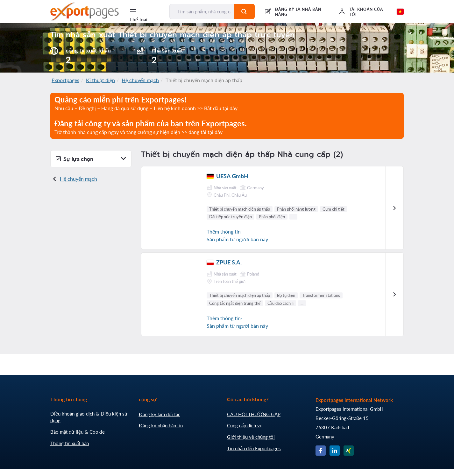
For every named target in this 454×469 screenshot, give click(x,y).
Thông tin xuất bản (69, 443)
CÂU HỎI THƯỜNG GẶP (253, 414)
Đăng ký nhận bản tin (161, 425)
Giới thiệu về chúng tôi (251, 437)
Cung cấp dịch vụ (244, 425)
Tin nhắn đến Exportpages (254, 448)
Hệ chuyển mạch (140, 80)
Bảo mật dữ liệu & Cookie (77, 432)
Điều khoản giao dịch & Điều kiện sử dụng (89, 417)
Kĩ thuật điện (100, 80)
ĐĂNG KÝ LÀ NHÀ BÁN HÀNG (298, 12)
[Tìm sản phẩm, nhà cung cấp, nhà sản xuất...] (202, 11)
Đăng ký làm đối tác (159, 414)
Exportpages (65, 80)
